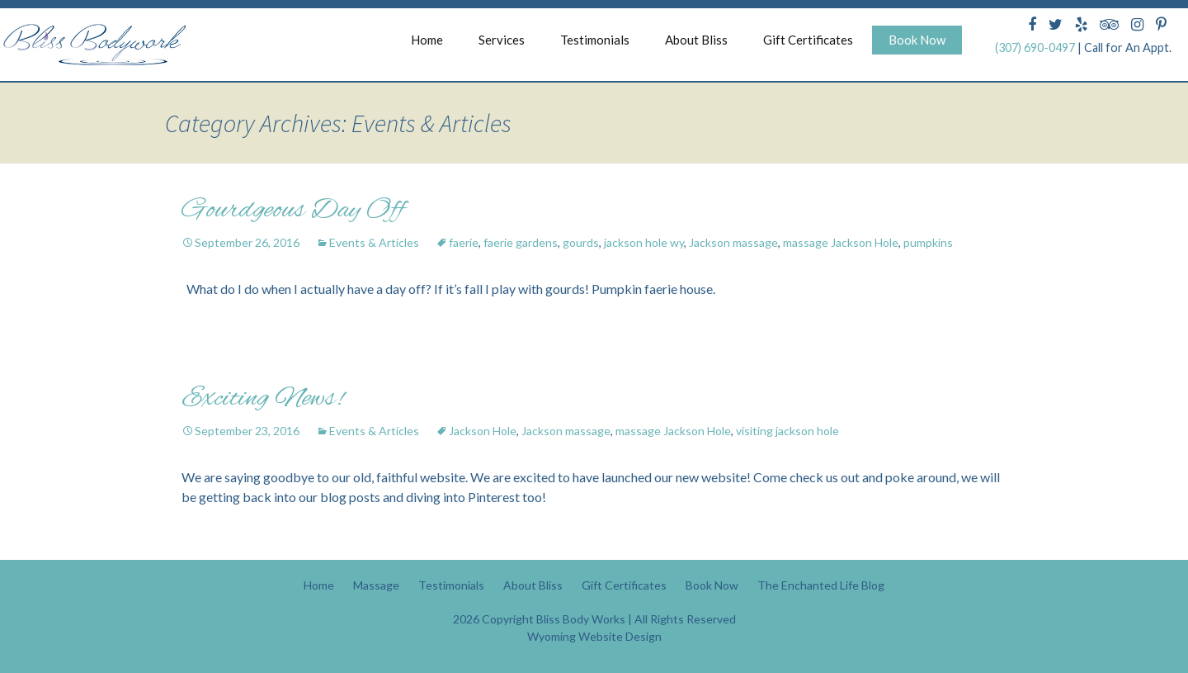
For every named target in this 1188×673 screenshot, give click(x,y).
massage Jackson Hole (840, 242)
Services (501, 39)
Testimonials (594, 39)
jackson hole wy (644, 242)
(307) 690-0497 (1035, 47)
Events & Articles (374, 242)
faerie (463, 242)
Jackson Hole (482, 431)
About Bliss (696, 39)
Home (427, 39)
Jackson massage (733, 242)
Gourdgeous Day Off (293, 210)
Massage (376, 585)
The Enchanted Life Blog (820, 585)
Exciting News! (262, 399)
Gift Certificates (808, 39)
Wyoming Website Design (594, 636)
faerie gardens (520, 242)
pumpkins (928, 242)
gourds (581, 242)
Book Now (917, 39)
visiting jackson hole (787, 431)
